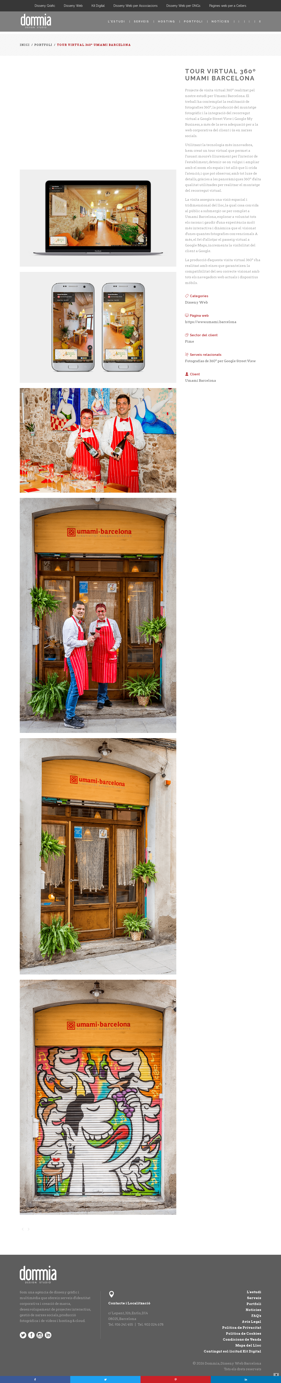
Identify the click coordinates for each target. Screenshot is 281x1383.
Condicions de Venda (242, 1339)
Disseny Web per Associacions (135, 5)
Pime (189, 341)
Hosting (166, 21)
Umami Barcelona (200, 381)
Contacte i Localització (129, 1303)
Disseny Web (73, 5)
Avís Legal (251, 1322)
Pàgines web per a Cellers (227, 5)
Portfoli (193, 21)
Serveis (141, 21)
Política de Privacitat (241, 1328)
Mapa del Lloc (248, 1345)
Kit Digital (98, 5)
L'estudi (116, 21)
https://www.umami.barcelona (210, 322)
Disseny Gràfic (45, 5)
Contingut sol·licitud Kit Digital (232, 1351)
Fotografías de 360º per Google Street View (220, 361)
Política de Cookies (243, 1333)
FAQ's (256, 1316)
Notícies (221, 21)
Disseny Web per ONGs (183, 5)
